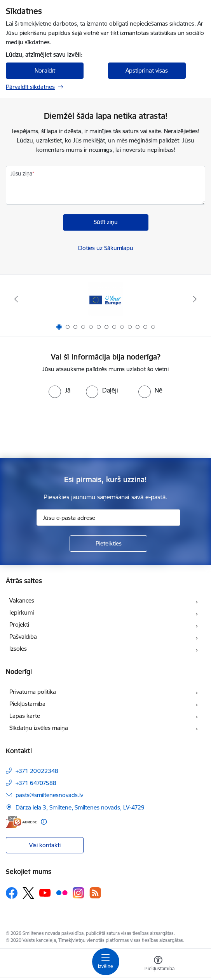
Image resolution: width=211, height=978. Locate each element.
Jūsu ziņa (21, 173)
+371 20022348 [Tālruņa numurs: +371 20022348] (37, 771)
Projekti (19, 624)
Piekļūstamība (27, 703)
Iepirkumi (21, 612)
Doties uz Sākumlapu (105, 248)
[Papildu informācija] (44, 822)
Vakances (21, 600)
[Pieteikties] (108, 543)
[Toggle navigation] (105, 961)
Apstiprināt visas (147, 70)
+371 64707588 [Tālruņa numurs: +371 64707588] (36, 783)
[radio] (59, 390)
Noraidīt (45, 70)
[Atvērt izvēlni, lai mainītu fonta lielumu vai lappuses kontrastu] (158, 964)
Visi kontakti (45, 845)
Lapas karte (24, 715)
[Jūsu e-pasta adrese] (108, 517)
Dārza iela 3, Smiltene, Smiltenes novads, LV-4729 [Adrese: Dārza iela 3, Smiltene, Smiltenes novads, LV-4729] (80, 807)
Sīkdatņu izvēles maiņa (38, 727)
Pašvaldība (23, 636)
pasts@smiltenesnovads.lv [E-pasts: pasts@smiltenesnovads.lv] (49, 795)
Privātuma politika (32, 691)
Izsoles (18, 648)
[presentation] (106, 427)
